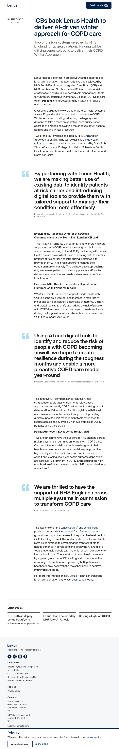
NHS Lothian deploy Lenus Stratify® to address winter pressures (24, 619)
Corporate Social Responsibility (22, 676)
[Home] (12, 5)
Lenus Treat (91, 528)
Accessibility (13, 670)
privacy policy (94, 737)
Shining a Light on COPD (94, 616)
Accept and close (20, 744)
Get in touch (99, 5)
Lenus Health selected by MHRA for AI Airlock (59, 618)
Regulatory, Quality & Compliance (23, 666)
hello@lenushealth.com (18, 725)
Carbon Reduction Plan (18, 673)
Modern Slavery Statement (20, 680)
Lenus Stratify (68, 528)
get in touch (79, 580)
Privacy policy (14, 690)
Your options (41, 744)
